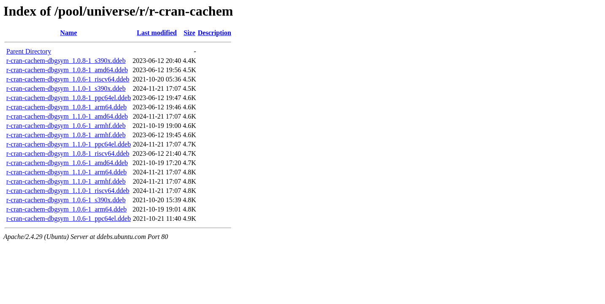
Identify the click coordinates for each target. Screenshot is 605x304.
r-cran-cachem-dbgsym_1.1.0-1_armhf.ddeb (66, 181)
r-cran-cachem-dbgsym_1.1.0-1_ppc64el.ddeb (68, 144)
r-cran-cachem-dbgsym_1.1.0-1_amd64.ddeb (67, 116)
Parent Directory (28, 51)
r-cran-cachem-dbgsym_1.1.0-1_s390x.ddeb (66, 88)
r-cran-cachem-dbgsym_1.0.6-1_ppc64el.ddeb (68, 218)
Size (189, 32)
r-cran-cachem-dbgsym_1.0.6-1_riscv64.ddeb (68, 79)
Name (68, 32)
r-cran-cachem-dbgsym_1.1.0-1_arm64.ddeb (66, 172)
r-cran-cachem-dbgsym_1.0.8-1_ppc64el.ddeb (68, 97)
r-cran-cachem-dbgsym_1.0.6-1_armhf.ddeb (66, 125)
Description (214, 32)
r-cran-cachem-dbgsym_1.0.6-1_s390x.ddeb (66, 200)
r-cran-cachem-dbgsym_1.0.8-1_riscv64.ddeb (68, 153)
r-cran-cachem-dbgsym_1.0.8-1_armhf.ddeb (66, 134)
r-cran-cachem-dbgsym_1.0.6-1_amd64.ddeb (67, 162)
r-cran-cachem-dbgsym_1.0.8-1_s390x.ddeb (66, 60)
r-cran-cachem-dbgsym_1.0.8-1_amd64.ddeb (67, 69)
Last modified (157, 32)
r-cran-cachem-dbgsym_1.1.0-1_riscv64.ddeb (68, 190)
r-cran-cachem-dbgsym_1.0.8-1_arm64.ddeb (66, 107)
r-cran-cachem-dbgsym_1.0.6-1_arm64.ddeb (66, 209)
